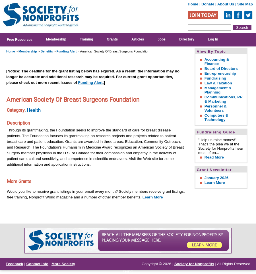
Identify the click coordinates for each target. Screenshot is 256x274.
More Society (63, 264)
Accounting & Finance (217, 61)
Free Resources (19, 40)
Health (34, 110)
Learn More (153, 197)
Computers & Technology (216, 117)
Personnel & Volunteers (216, 108)
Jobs (162, 39)
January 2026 (216, 178)
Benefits (46, 51)
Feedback (14, 264)
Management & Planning (218, 90)
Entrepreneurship (220, 73)
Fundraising (215, 78)
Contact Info (37, 264)
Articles (137, 39)
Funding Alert (66, 51)
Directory (186, 39)
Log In (213, 39)
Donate (207, 4)
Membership (56, 39)
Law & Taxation (218, 83)
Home (193, 4)
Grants (112, 39)
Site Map (245, 4)
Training (86, 39)
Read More (214, 157)
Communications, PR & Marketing (224, 99)
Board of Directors (221, 68)
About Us (225, 4)
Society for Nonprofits (194, 264)
